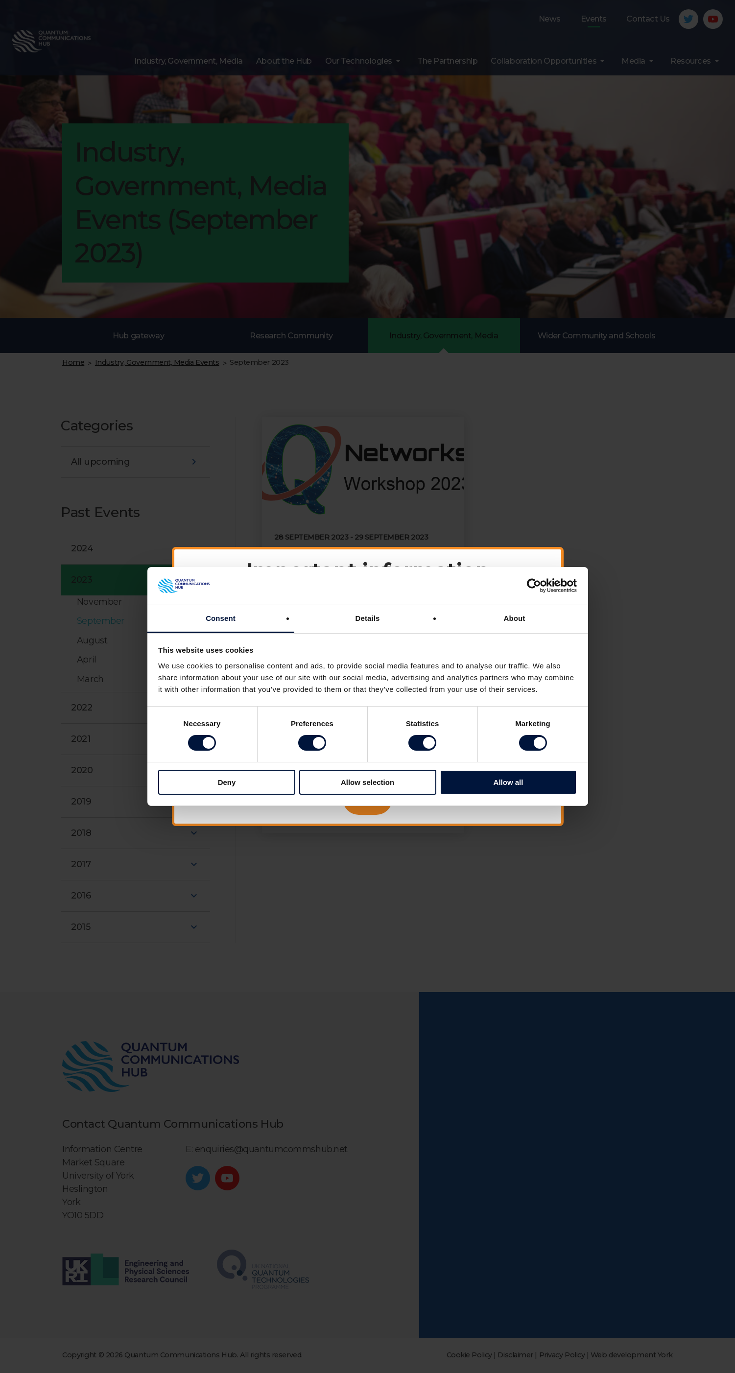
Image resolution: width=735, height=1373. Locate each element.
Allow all (508, 782)
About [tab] (514, 618)
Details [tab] (368, 618)
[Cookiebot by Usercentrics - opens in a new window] (534, 585)
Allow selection (367, 782)
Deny (227, 782)
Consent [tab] (221, 618)
